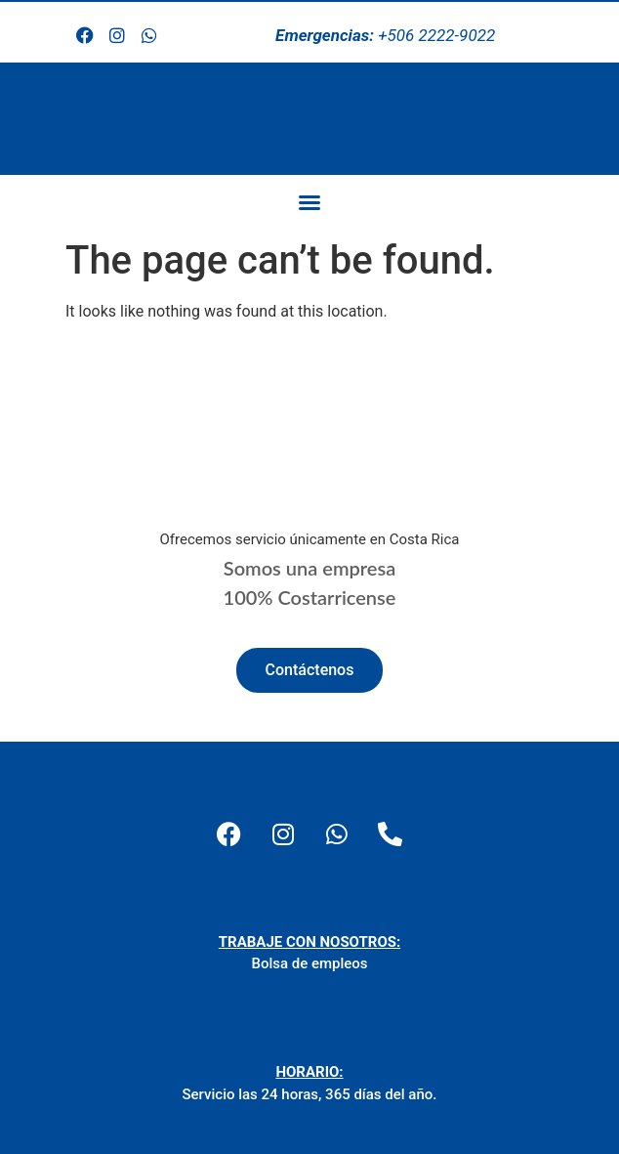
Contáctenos (310, 670)
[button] (309, 202)
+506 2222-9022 (385, 35)
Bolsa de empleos (309, 963)
